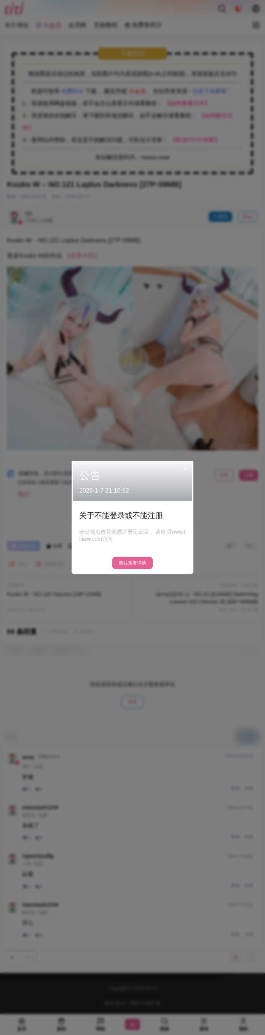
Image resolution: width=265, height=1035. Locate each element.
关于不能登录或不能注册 (121, 515)
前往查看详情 (132, 563)
